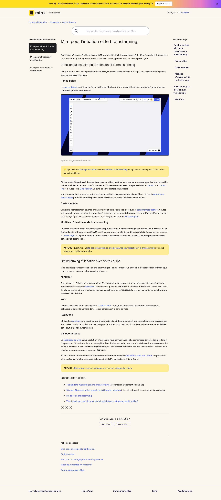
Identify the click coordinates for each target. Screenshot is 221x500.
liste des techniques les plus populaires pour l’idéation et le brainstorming (120, 248)
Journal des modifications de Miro (45, 491)
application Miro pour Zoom (138, 355)
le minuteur (89, 286)
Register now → (163, 4)
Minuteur (179, 99)
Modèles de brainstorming (79, 395)
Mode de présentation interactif (76, 464)
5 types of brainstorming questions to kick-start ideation (93, 390)
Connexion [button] (184, 12)
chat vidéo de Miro (72, 340)
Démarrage (54, 22)
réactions (75, 321)
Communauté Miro (122, 491)
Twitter (66, 407)
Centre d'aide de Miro (38, 22)
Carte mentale (67, 454)
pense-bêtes (70, 87)
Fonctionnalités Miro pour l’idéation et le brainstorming (181, 50)
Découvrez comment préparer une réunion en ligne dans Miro (103, 368)
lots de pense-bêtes (87, 169)
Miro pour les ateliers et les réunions (41, 69)
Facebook (62, 407)
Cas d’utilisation (69, 22)
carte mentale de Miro (147, 209)
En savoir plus (131, 216)
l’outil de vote (104, 305)
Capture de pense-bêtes (72, 470)
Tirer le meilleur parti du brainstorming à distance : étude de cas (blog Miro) (102, 401)
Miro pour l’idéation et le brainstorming (42, 48)
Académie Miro (185, 491)
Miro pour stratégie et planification (40, 58)
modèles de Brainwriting (115, 169)
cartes (150, 185)
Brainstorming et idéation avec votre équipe (182, 89)
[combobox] (110, 31)
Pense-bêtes (181, 61)
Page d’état (87, 491)
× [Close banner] (217, 3)
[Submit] (75, 31)
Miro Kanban (86, 188)
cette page (69, 235)
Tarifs (154, 491)
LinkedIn (70, 407)
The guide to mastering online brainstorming (88, 384)
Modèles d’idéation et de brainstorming (182, 77)
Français (172, 12)
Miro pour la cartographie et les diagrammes (82, 459)
